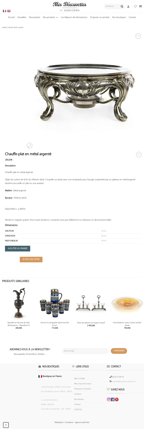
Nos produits (50, 17)
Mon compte (79, 379)
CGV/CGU (78, 410)
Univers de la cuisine (15, 27)
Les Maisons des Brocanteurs (74, 17)
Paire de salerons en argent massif (91, 323)
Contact (132, 17)
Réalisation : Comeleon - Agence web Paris (72, 422)
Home (4, 27)
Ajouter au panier (17, 248)
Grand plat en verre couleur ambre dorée (127, 324)
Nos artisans (79, 399)
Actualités (21, 17)
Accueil (11, 17)
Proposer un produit (99, 17)
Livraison (77, 394)
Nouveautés (34, 17)
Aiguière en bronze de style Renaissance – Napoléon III (18, 324)
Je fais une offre (31, 259)
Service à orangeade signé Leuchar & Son (54, 324)
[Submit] (122, 6)
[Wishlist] (139, 154)
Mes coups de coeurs (82, 384)
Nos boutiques (119, 17)
